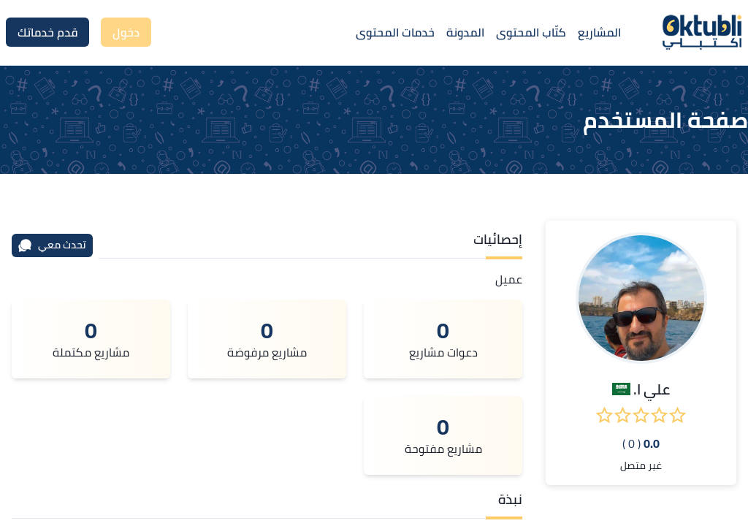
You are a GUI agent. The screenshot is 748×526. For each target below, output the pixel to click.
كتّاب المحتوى (531, 32)
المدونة (465, 32)
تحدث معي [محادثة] (52, 244)
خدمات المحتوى (395, 32)
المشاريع (599, 32)
